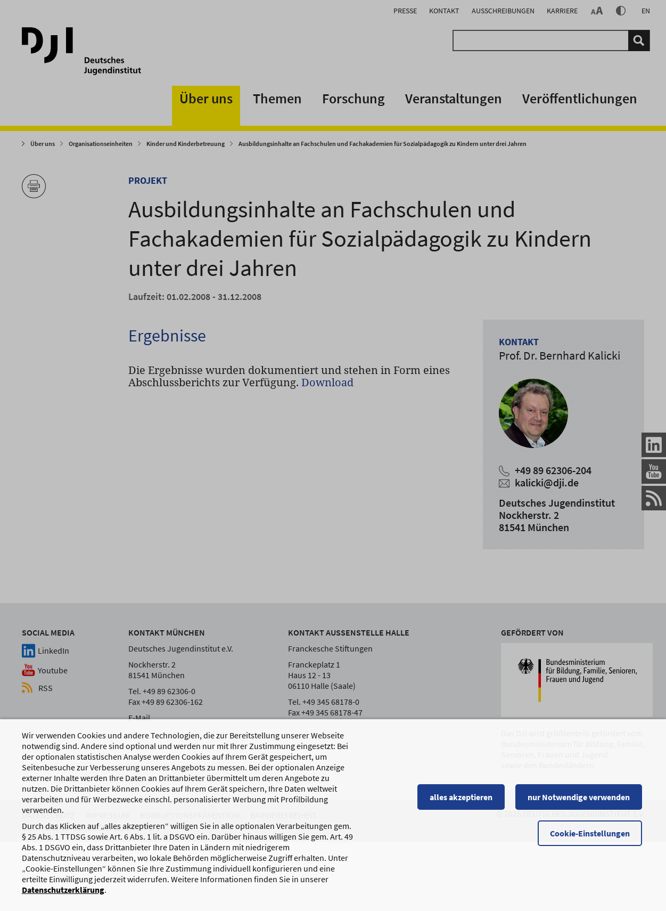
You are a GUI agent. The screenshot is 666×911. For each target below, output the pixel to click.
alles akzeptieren (463, 801)
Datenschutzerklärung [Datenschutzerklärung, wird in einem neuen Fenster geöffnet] (63, 894)
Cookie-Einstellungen (592, 838)
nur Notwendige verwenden (581, 801)
